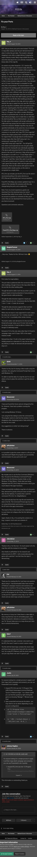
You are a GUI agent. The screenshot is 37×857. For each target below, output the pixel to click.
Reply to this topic (18, 35)
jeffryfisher (11, 445)
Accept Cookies (6, 854)
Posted (13, 44)
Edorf (9, 634)
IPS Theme (8, 838)
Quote (6, 243)
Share (8, 820)
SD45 (9, 362)
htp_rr (4, 27)
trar (8, 574)
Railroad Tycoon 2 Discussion (20, 29)
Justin (9, 673)
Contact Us (23, 838)
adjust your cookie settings (21, 846)
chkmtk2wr (11, 539)
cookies (11, 844)
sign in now (10, 798)
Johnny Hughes (12, 746)
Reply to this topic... (10, 810)
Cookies (30, 838)
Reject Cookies (19, 854)
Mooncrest (10, 397)
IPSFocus (15, 838)
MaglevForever (12, 247)
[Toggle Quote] (4, 754)
